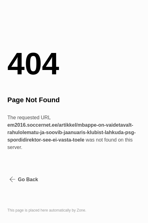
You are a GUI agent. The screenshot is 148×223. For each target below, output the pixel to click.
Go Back (23, 179)
